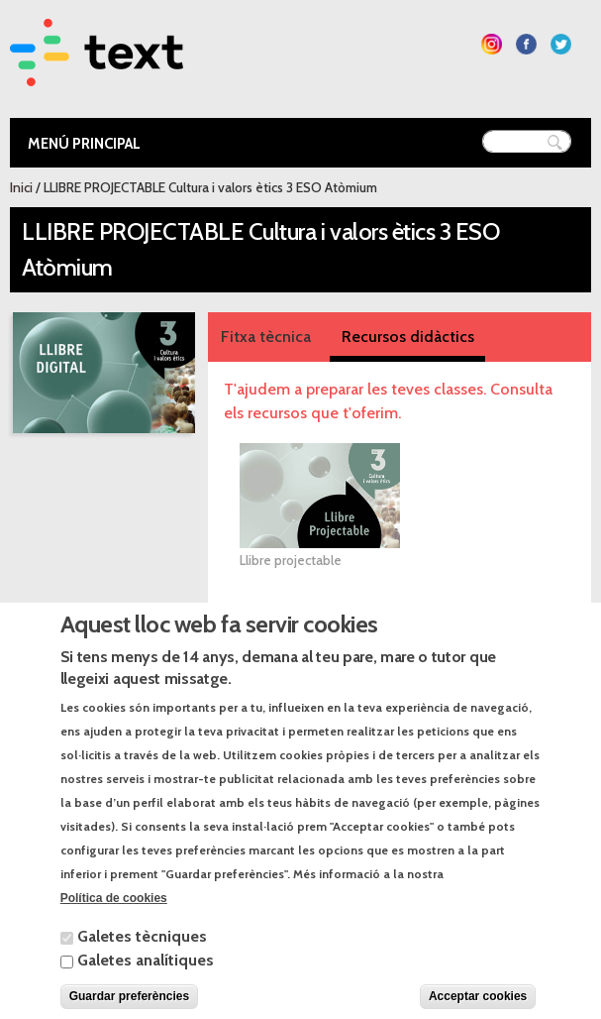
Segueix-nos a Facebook (526, 44)
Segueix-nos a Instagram (491, 44)
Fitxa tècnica (266, 336)
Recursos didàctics (408, 336)
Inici (21, 187)
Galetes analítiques (145, 982)
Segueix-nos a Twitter (561, 44)
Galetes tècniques (142, 959)
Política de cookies (113, 921)
